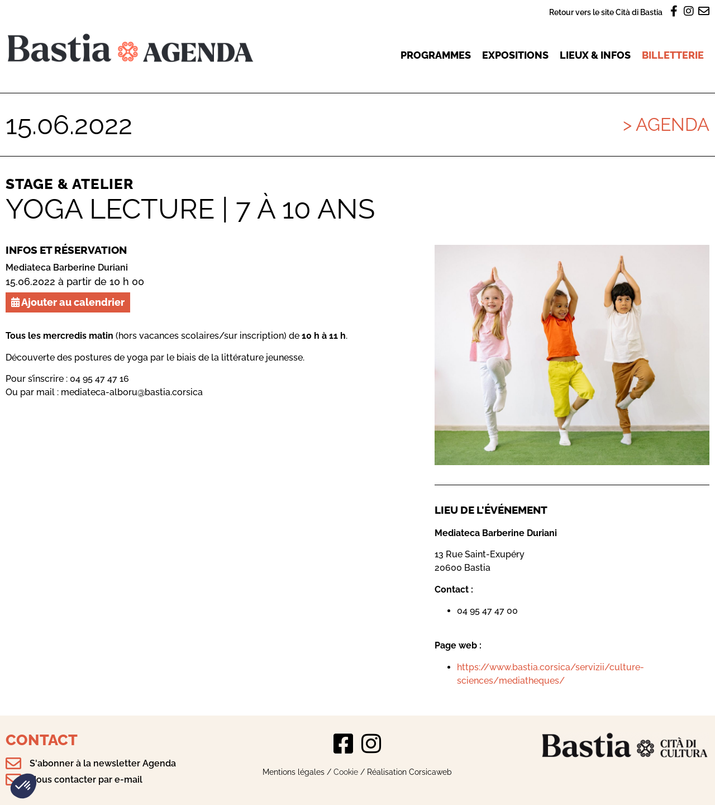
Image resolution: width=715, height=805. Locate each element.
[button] (23, 786)
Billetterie (673, 55)
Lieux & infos (595, 55)
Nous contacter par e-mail (86, 779)
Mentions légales (294, 771)
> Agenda (666, 124)
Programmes (436, 55)
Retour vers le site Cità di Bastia (605, 12)
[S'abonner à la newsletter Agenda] (13, 763)
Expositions (515, 55)
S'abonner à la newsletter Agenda (103, 763)
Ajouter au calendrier (68, 302)
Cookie (345, 771)
